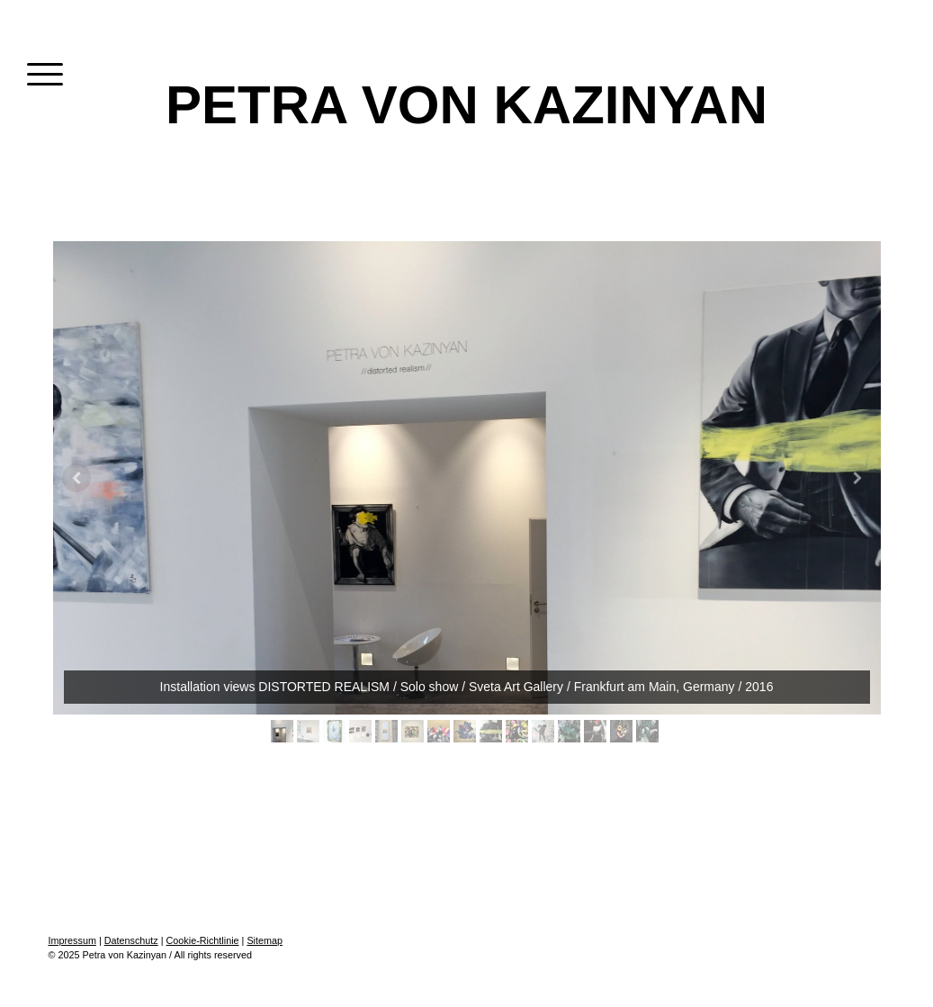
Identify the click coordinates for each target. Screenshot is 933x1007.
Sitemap (265, 940)
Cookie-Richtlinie (202, 940)
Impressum (72, 940)
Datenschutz (131, 940)
